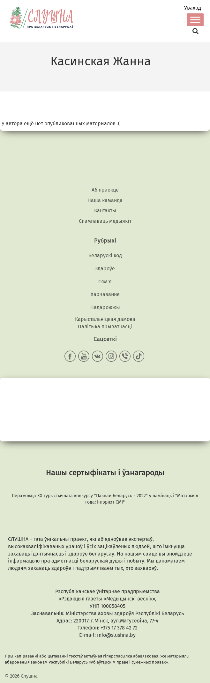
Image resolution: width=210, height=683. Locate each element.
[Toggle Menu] (195, 20)
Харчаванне (105, 294)
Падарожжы (105, 307)
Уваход (192, 8)
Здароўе (105, 268)
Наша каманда (105, 200)
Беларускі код (105, 255)
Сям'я (105, 282)
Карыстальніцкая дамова (105, 319)
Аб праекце (105, 190)
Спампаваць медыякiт (105, 221)
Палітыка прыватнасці (105, 326)
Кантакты (105, 210)
